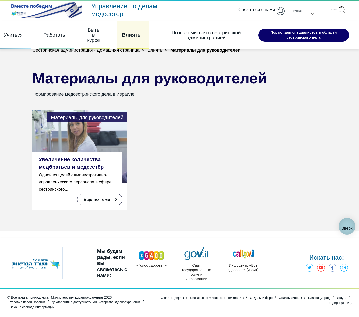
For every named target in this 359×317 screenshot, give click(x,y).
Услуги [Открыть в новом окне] (313, 303)
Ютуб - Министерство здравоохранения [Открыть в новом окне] (319, 265)
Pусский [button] (295, 11)
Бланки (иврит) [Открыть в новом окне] (334, 299)
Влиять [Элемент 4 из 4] (122, 32)
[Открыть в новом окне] (45, 12)
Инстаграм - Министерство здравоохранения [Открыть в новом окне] (343, 265)
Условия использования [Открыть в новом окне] (29, 303)
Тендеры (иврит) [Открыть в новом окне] (338, 303)
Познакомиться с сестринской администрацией (191, 32)
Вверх (347, 221)
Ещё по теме (97, 199)
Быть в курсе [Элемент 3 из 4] (87, 32)
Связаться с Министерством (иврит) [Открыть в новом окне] (224, 299)
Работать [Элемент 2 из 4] (50, 32)
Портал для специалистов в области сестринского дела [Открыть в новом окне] (295, 32)
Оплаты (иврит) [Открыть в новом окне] (303, 299)
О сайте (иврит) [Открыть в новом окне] (176, 299)
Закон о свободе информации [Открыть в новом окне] (68, 308)
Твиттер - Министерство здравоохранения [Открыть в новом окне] (307, 265)
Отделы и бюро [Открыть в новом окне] (272, 299)
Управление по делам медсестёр (124, 10)
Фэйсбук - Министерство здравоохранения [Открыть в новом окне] (331, 265)
